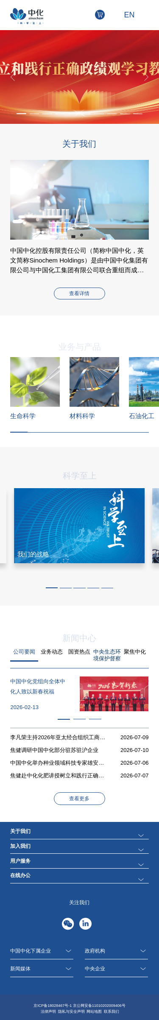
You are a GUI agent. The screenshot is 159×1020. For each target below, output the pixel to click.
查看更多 (79, 799)
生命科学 (23, 415)
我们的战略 (33, 554)
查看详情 (79, 293)
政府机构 (116, 951)
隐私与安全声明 (71, 1011)
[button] (21, 113)
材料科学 (82, 415)
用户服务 (20, 861)
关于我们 (20, 831)
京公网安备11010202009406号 (99, 1005)
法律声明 (48, 1011)
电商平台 (104, 15)
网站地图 (94, 1011)
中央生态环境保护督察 (107, 655)
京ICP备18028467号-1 (52, 1005)
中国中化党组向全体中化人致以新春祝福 (37, 686)
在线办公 (20, 875)
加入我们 (20, 846)
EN (129, 15)
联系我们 (111, 1011)
